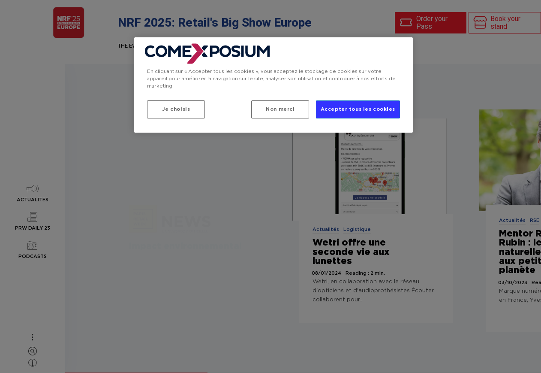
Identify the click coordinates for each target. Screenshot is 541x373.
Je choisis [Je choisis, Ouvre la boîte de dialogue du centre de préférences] (176, 109)
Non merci (280, 109)
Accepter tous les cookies (358, 109)
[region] (273, 85)
